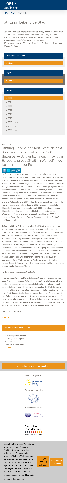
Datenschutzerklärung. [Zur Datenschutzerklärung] (14, 475)
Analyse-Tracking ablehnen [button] (43, 462)
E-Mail (9, 348)
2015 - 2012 (13, 126)
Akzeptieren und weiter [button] (56, 461)
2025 (10, 98)
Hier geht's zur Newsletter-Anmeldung (34, 366)
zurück (6, 317)
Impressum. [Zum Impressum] (18, 479)
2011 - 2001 (13, 130)
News (13, 13)
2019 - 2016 (13, 122)
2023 (10, 106)
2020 (10, 118)
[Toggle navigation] (62, 5)
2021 (10, 114)
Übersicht (12, 63)
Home (6, 13)
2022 (10, 110)
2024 (10, 102)
